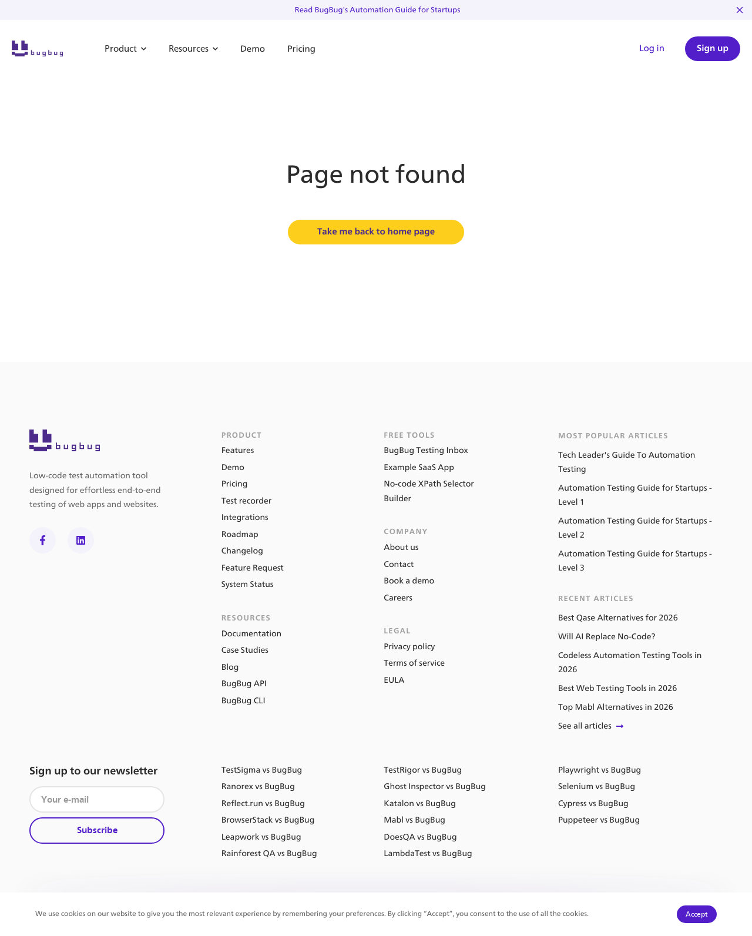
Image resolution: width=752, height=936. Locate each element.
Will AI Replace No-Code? (606, 637)
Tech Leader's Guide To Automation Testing (627, 462)
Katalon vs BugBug (420, 803)
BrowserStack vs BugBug (268, 820)
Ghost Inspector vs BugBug (435, 786)
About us (401, 547)
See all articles (592, 726)
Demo (252, 48)
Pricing (301, 48)
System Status (247, 584)
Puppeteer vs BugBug (599, 820)
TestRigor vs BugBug (423, 770)
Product (125, 48)
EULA (394, 680)
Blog (230, 667)
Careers (398, 598)
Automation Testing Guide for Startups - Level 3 (635, 561)
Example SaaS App (419, 467)
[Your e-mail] (96, 799)
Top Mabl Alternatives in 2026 (615, 707)
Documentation (251, 634)
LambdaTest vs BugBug (428, 853)
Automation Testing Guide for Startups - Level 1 (635, 495)
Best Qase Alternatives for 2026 (618, 618)
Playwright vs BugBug (599, 770)
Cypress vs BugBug (593, 803)
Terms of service (414, 663)
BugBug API (244, 684)
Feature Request (252, 568)
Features (237, 450)
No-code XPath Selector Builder (429, 491)
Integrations (244, 517)
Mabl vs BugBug (414, 820)
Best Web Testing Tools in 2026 (617, 688)
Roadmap (239, 534)
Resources (193, 48)
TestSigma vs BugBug (262, 770)
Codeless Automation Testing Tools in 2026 (629, 662)
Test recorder (246, 501)
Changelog (242, 551)
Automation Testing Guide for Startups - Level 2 (635, 528)
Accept (697, 914)
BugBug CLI (243, 701)
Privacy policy (409, 647)
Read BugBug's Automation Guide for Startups (378, 10)
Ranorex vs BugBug (258, 786)
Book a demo (409, 581)
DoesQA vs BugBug (420, 837)
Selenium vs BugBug (596, 786)
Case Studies (244, 650)
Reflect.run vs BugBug (263, 803)
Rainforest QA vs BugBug (269, 853)
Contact (399, 564)
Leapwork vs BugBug (261, 837)
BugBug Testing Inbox (426, 450)
